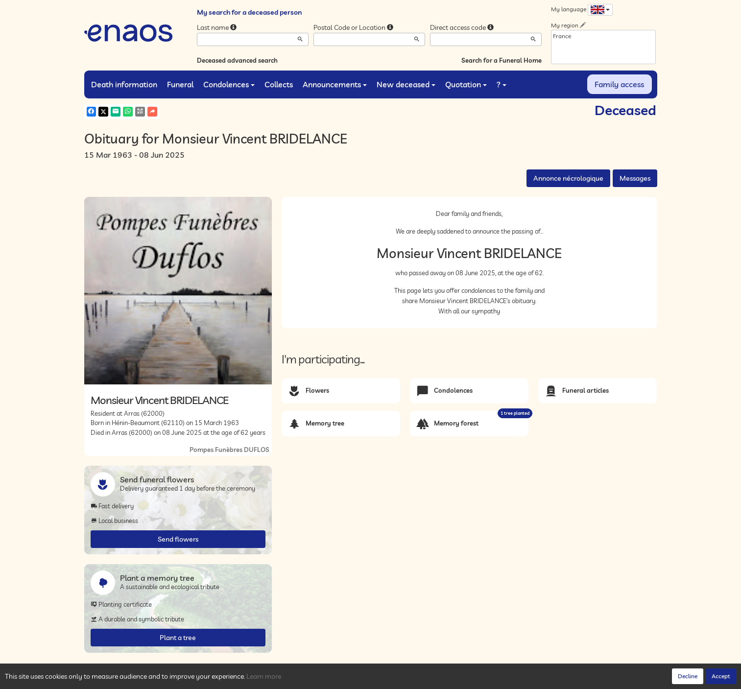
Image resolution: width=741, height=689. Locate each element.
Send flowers (178, 539)
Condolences (229, 84)
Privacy (172, 679)
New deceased (406, 84)
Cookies (199, 679)
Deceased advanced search (237, 60)
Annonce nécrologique (568, 178)
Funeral (180, 84)
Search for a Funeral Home (501, 60)
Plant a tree (178, 637)
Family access (619, 84)
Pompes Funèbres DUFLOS (229, 449)
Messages (635, 178)
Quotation (466, 84)
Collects (278, 84)
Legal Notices (234, 679)
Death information (124, 84)
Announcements (335, 84)
